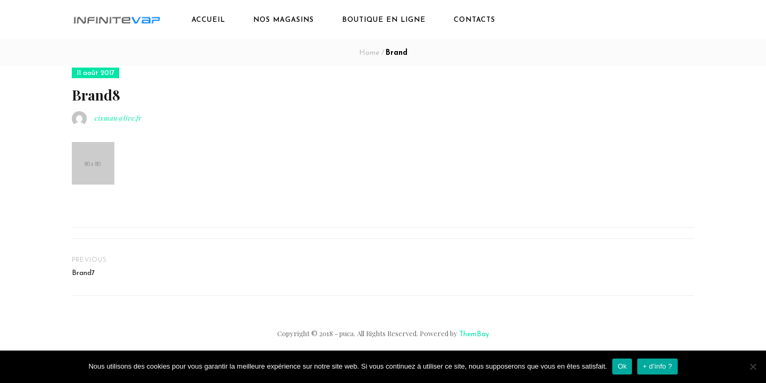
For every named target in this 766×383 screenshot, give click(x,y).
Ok (622, 366)
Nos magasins (283, 19)
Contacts (474, 19)
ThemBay (474, 334)
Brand (396, 53)
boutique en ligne (384, 19)
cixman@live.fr (118, 117)
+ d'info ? (657, 366)
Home (369, 53)
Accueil (208, 19)
